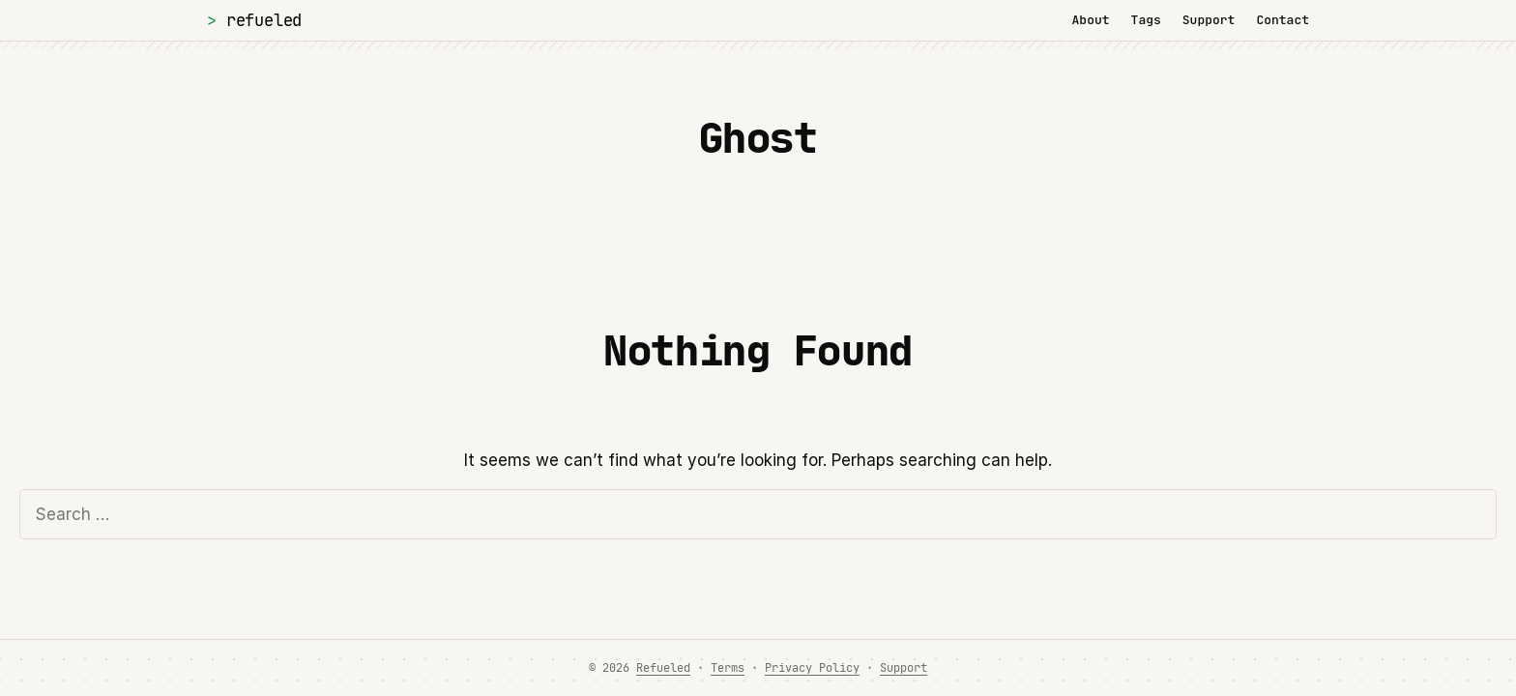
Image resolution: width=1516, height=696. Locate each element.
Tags (1146, 20)
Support (1209, 20)
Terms (727, 667)
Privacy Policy (812, 667)
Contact (1282, 20)
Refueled (264, 20)
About (1091, 20)
